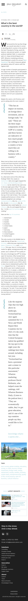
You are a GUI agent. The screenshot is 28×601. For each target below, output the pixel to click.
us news (8, 468)
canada (11, 472)
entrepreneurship (6, 201)
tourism (14, 468)
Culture (3, 576)
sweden (16, 472)
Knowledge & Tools (7, 583)
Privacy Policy (14, 593)
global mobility (14, 466)
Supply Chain (5, 571)
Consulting (4, 549)
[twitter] (6, 34)
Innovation (5, 563)
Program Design (6, 551)
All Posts (3, 12)
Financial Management (8, 555)
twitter (7, 534)
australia (22, 472)
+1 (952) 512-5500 (12, 539)
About (3, 574)
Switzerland (4, 181)
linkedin (3, 534)
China (14, 245)
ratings (20, 470)
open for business (14, 209)
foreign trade (13, 470)
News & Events (5, 581)
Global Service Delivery (8, 553)
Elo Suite (4, 567)
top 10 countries (14, 214)
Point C (3, 560)
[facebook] (13, 34)
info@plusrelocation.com (14, 542)
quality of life (21, 201)
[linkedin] (10, 34)
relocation (23, 466)
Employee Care (6, 557)
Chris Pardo (7, 38)
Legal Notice (14, 591)
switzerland (4, 472)
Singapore (8, 245)
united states (5, 474)
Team (3, 578)
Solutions (5, 547)
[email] (3, 34)
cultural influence (12, 478)
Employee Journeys (7, 569)
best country (5, 466)
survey (3, 468)
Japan (3, 245)
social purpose (13, 203)
